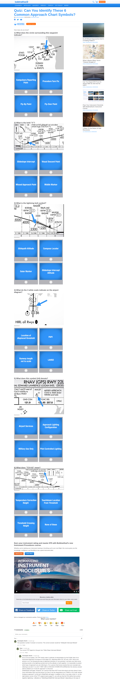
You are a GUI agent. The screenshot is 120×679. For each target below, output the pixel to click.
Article (84, 63)
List (83, 131)
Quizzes (35, 5)
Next (38, 17)
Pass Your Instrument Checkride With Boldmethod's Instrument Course (93, 106)
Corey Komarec (19, 17)
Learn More (29, 553)
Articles (27, 5)
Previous (33, 17)
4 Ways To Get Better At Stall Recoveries (92, 129)
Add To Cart (19, 553)
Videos (42, 5)
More (66, 5)
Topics (50, 5)
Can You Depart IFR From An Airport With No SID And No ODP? (92, 83)
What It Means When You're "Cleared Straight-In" (91, 61)
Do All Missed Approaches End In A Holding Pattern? (93, 39)
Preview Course (31, 24)
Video (84, 42)
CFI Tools (58, 5)
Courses (18, 5)
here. (47, 617)
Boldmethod (17, 70)
